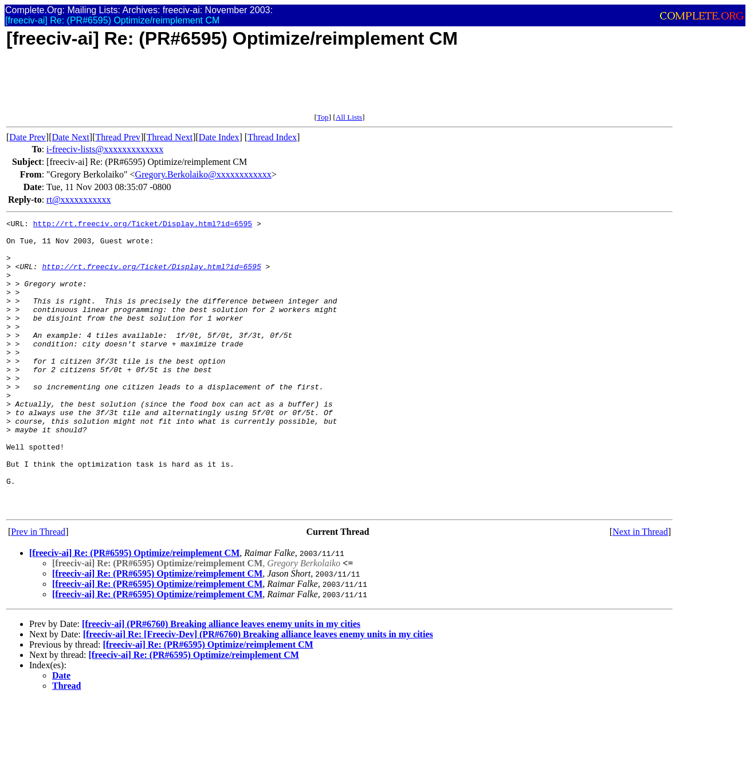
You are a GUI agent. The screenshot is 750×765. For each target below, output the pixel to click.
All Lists (349, 117)
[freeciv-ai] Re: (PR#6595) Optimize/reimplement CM (134, 611)
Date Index (219, 137)
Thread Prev (117, 137)
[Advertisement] (214, 87)
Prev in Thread (38, 590)
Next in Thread (640, 590)
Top (323, 117)
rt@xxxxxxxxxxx (78, 199)
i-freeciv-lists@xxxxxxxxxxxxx (104, 149)
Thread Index (272, 137)
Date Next (70, 137)
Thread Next (170, 137)
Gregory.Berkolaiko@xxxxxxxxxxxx (203, 174)
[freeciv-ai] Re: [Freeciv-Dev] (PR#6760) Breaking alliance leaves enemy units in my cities (258, 692)
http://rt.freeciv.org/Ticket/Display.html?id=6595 (142, 225)
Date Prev (27, 137)
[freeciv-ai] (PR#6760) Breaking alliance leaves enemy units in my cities (221, 682)
